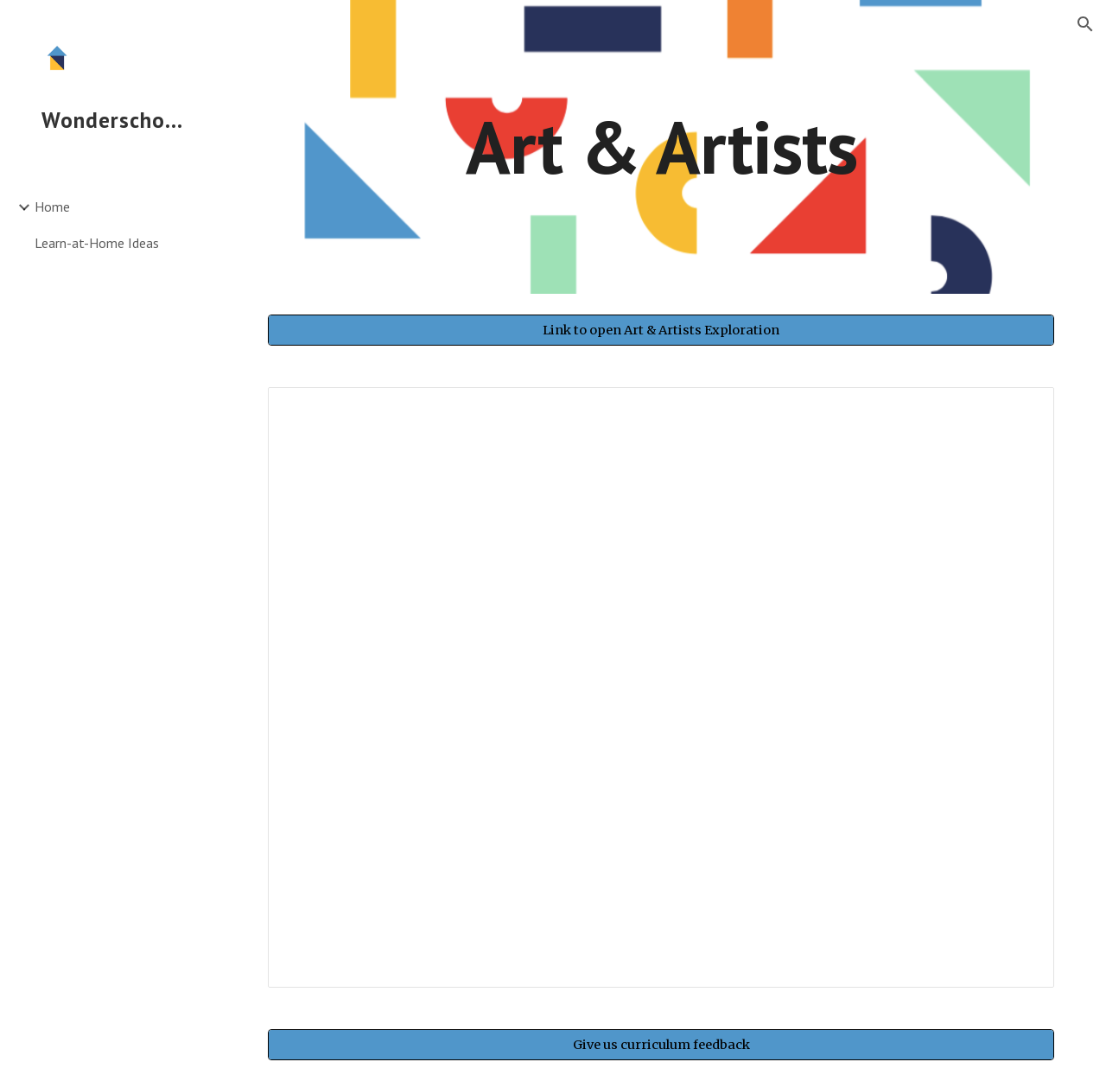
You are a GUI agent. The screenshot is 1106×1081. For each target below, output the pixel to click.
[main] (661, 146)
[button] (1085, 24)
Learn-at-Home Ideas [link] (97, 242)
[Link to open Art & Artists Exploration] (661, 329)
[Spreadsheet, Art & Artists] (661, 687)
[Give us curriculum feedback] (661, 1044)
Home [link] (52, 206)
